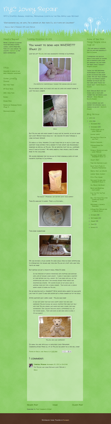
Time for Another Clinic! (99, 163)
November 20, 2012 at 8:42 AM (57, 364)
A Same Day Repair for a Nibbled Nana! (99, 210)
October (94, 215)
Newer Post (32, 404)
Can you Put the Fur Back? (98, 194)
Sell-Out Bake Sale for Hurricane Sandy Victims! (99, 199)
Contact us (13, 51)
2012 (91, 121)
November (94, 127)
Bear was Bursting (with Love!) (97, 189)
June (92, 224)
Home (55, 404)
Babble (5, 97)
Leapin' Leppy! (95, 134)
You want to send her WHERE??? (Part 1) (98, 181)
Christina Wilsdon (40, 364)
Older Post (77, 404)
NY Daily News (8, 89)
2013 (91, 118)
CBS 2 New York (8, 93)
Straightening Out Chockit (97, 146)
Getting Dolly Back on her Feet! (98, 138)
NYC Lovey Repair (30, 9)
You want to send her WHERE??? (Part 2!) (98, 156)
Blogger (66, 420)
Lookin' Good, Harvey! (98, 174)
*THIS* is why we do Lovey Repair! (97, 130)
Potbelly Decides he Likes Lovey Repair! (99, 151)
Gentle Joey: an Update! (99, 171)
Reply (36, 370)
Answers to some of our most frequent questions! (12, 72)
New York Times (8, 85)
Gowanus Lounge (9, 111)
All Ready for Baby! (98, 185)
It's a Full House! (97, 177)
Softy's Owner (92, 52)
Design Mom (7, 101)
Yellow (41, 54)
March (93, 227)
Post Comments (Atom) (43, 409)
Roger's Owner (92, 67)
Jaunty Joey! (95, 160)
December (94, 124)
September (94, 218)
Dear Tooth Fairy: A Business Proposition (98, 167)
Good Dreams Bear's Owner (95, 98)
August (93, 221)
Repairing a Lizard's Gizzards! (98, 205)
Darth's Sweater (96, 142)
